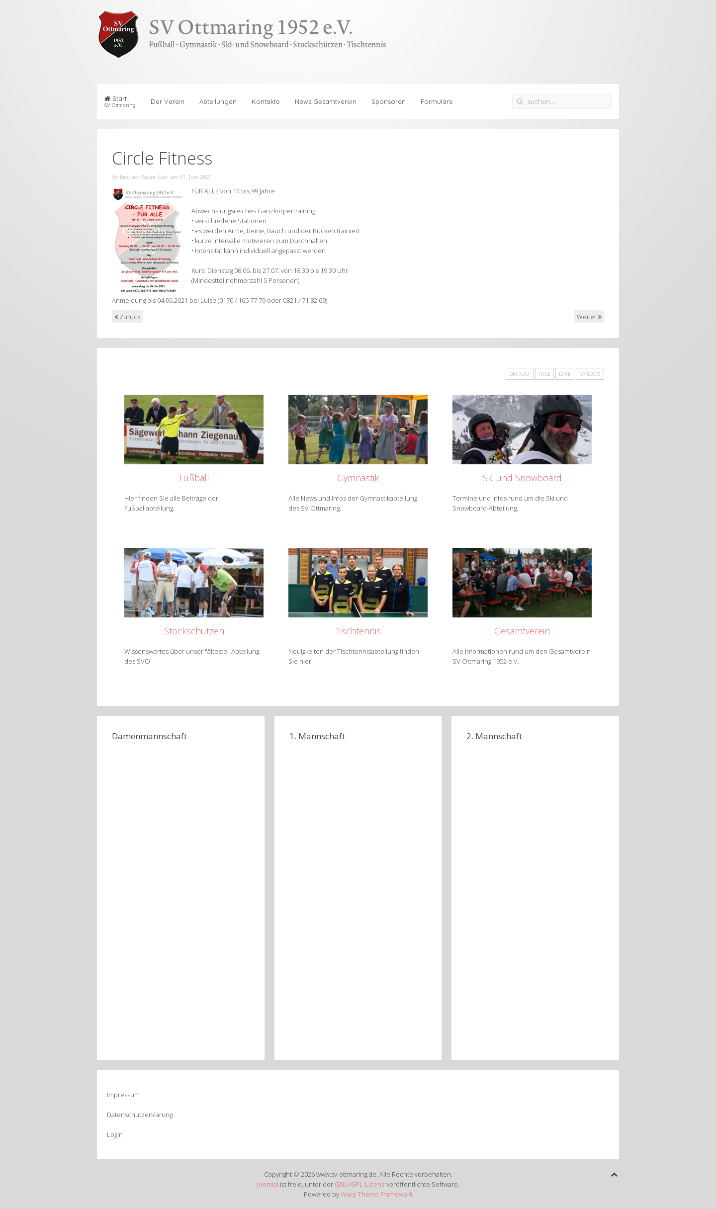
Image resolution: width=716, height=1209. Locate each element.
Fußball (194, 478)
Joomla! (267, 1184)
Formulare (437, 101)
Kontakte (266, 101)
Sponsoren (388, 101)
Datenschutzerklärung (140, 1114)
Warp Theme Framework (377, 1194)
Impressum (123, 1094)
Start (120, 101)
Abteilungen (218, 101)
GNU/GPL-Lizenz (360, 1184)
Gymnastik (358, 478)
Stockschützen (194, 631)
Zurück (127, 316)
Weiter (589, 316)
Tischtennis (358, 631)
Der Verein (167, 101)
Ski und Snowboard (522, 478)
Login (115, 1134)
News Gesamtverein (326, 101)
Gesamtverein (522, 631)
